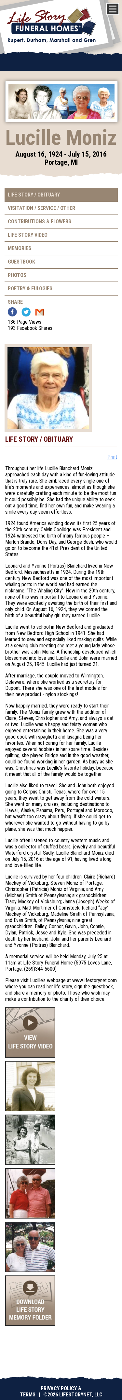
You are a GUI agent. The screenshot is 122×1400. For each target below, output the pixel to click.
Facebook (12, 311)
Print (112, 457)
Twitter (26, 311)
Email (39, 311)
